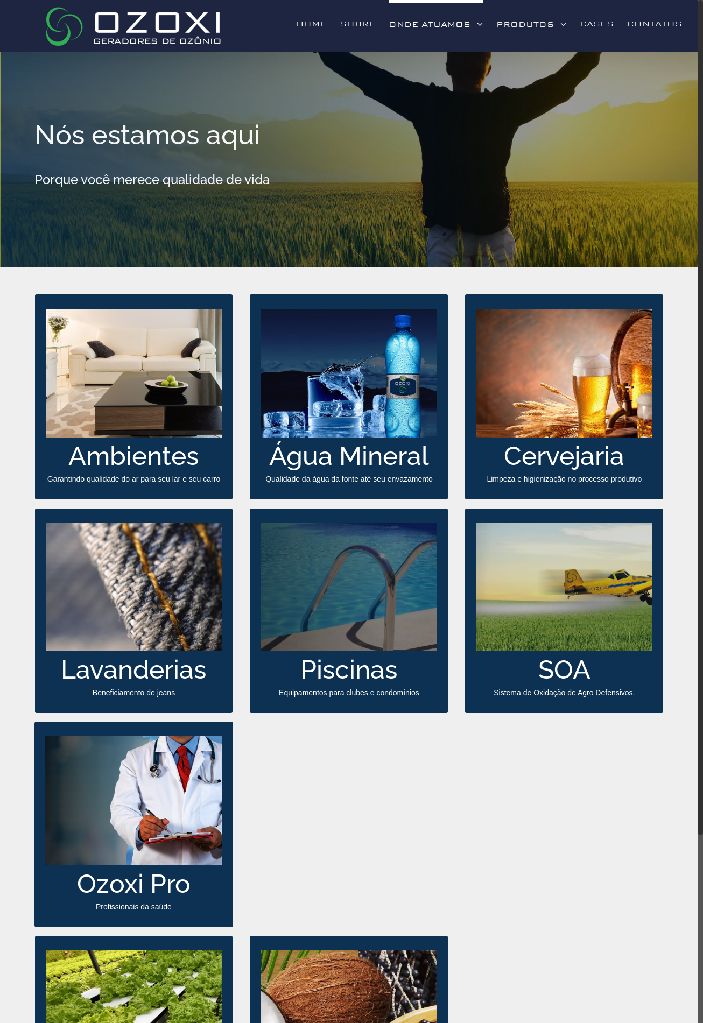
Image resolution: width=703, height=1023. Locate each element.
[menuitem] (318, 22)
